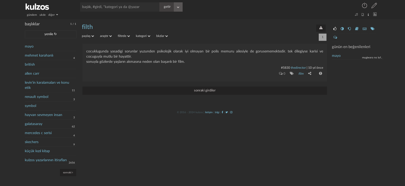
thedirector (298, 67)
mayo (29, 46)
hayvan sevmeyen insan (43, 115)
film (300, 73)
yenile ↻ (50, 34)
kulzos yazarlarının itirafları (46, 160)
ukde (43, 14)
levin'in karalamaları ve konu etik (47, 85)
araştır (106, 35)
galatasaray (33, 124)
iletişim (209, 112)
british (30, 64)
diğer (53, 14)
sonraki (68, 172)
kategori (143, 35)
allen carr (32, 73)
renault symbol (36, 97)
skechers (31, 142)
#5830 (285, 67)
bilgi (217, 112)
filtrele (124, 35)
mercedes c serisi (38, 133)
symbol (30, 106)
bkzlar (162, 35)
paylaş (88, 35)
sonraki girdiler (205, 90)
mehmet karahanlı (39, 55)
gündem (32, 14)
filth (87, 27)
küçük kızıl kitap (37, 151)
